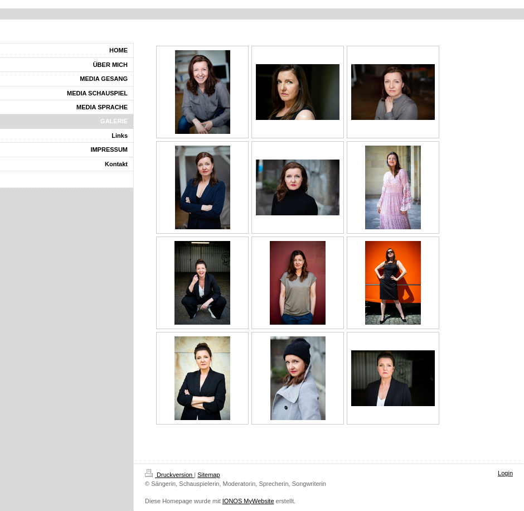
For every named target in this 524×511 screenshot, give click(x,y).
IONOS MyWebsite (248, 501)
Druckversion (169, 474)
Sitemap (208, 474)
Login (505, 473)
